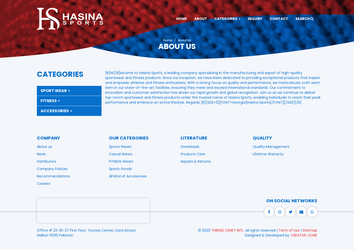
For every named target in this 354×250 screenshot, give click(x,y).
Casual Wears (121, 154)
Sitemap (310, 230)
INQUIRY (255, 18)
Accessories (56, 111)
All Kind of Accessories (128, 176)
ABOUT (200, 18)
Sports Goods (120, 168)
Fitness (50, 101)
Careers (43, 183)
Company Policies (52, 168)
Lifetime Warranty (268, 154)
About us (44, 146)
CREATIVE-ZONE (304, 235)
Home (167, 40)
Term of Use (289, 230)
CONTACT (279, 18)
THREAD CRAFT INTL (227, 230)
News (41, 154)
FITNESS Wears (121, 161)
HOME (181, 18)
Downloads (190, 146)
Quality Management (271, 146)
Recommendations (53, 176)
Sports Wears (120, 146)
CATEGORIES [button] (227, 18)
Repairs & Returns (196, 161)
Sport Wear (55, 91)
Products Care (193, 154)
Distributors (46, 161)
